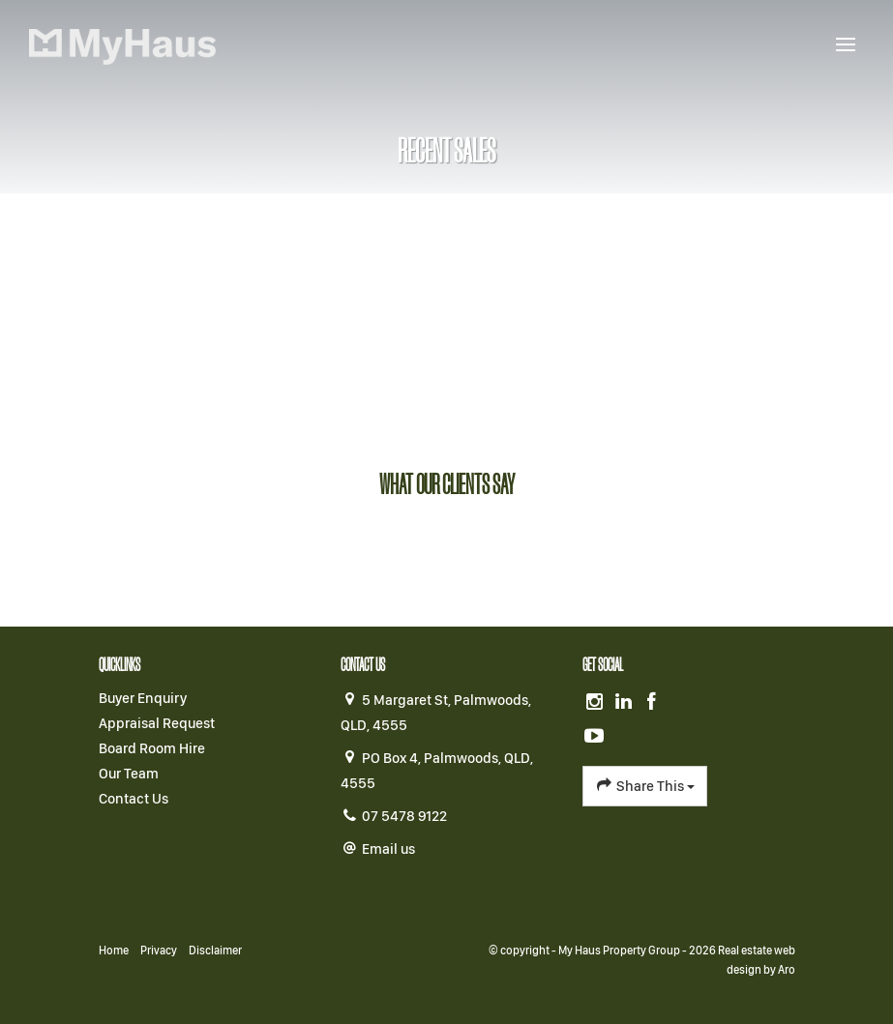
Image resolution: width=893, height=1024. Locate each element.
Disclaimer (215, 950)
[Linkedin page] (625, 703)
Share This (645, 785)
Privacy (158, 950)
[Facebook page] (652, 703)
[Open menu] (845, 44)
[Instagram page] (596, 703)
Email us (388, 849)
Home (114, 950)
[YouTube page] (595, 736)
